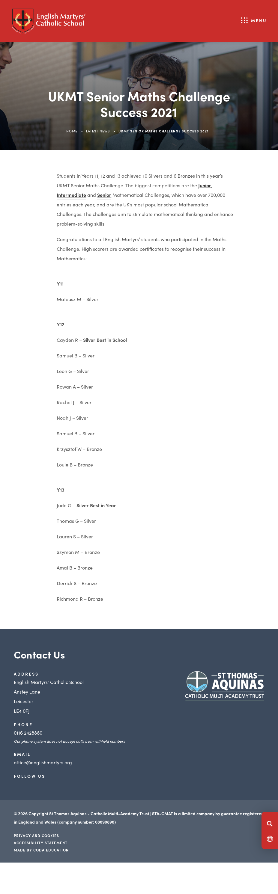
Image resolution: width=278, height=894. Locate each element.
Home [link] (71, 131)
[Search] (270, 823)
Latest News (98, 131)
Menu (259, 20)
